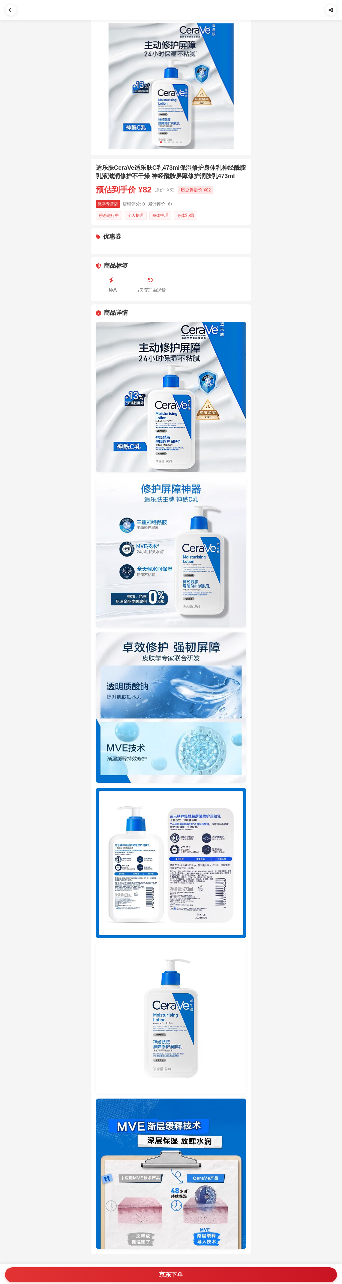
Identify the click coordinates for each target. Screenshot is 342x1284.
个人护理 (136, 215)
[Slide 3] (169, 142)
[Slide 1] (161, 142)
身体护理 (160, 215)
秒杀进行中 (109, 215)
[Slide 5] (177, 142)
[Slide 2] (165, 142)
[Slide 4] (173, 142)
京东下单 (171, 1274)
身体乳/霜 (185, 215)
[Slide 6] (181, 142)
